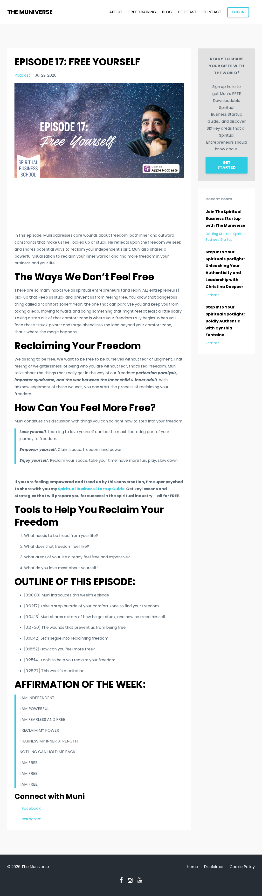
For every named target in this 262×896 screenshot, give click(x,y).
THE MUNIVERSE (30, 12)
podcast (22, 75)
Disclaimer (214, 866)
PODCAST (187, 12)
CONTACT (211, 12)
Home (192, 866)
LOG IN (238, 12)
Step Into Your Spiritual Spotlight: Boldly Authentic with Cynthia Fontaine (225, 321)
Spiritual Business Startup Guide (91, 489)
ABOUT (116, 12)
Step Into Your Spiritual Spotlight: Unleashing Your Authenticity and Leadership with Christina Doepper (225, 269)
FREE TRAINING (142, 12)
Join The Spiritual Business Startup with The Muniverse (225, 218)
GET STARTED (226, 165)
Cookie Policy (242, 866)
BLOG (167, 12)
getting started (219, 234)
